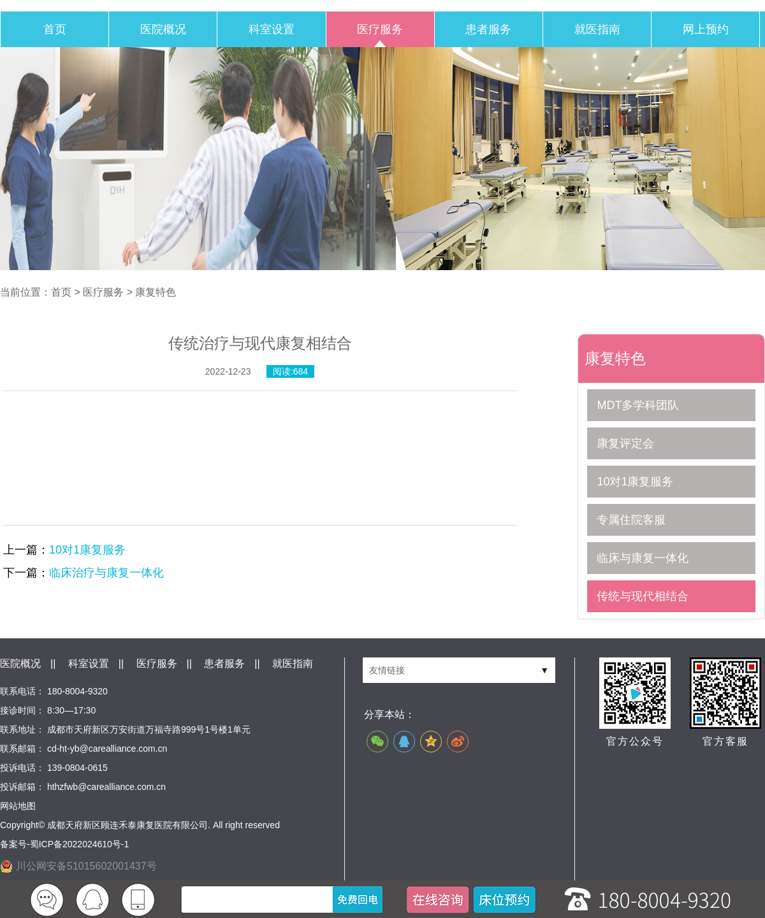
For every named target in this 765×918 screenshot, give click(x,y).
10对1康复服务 (87, 549)
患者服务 (488, 29)
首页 (54, 29)
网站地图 (18, 806)
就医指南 (597, 29)
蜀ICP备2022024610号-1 (79, 844)
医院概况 (163, 29)
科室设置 (272, 29)
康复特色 (155, 292)
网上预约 (706, 29)
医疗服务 (380, 29)
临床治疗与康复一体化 (106, 572)
